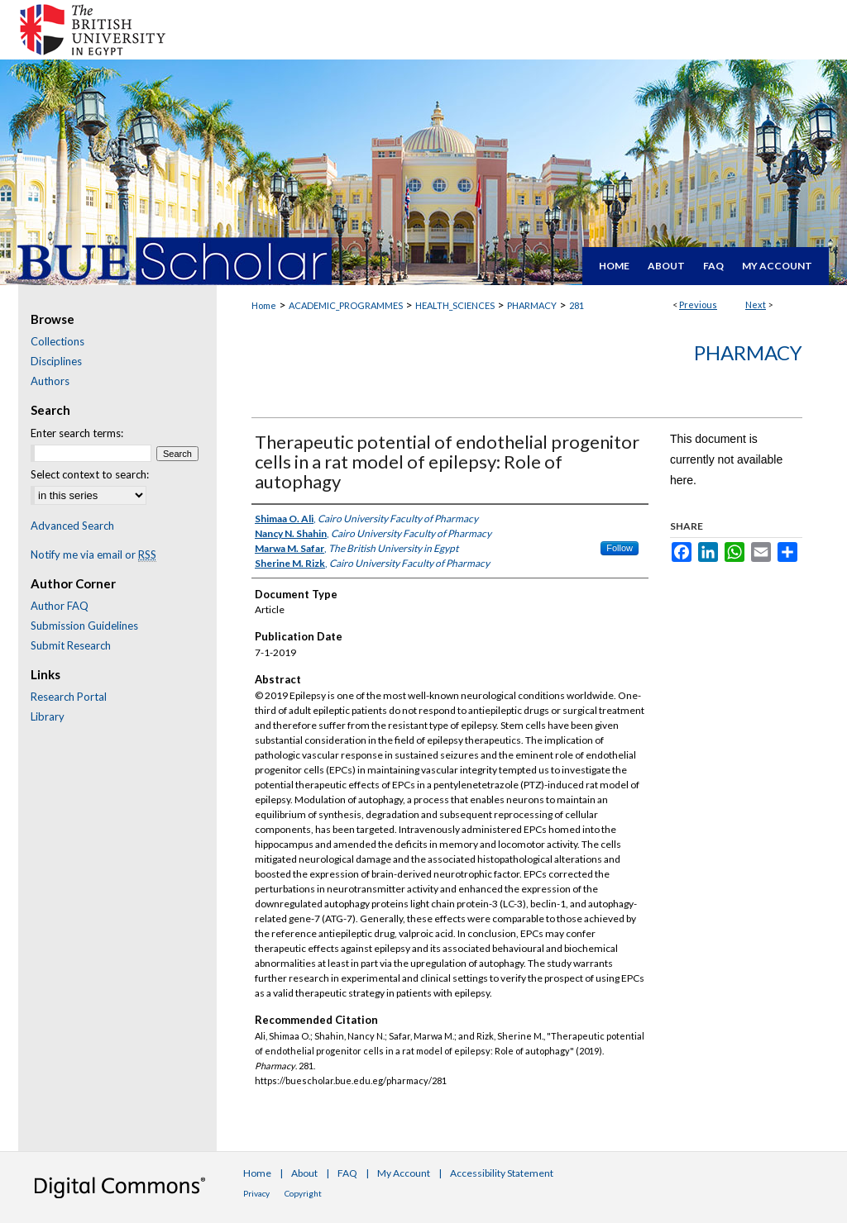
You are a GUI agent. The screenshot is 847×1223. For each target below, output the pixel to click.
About (304, 1173)
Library (48, 716)
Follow (619, 548)
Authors (50, 381)
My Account (403, 1173)
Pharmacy (748, 352)
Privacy (256, 1193)
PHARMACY (532, 305)
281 (576, 305)
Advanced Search (72, 525)
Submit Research (71, 645)
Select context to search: (90, 474)
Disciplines (56, 361)
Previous (698, 304)
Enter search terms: (77, 433)
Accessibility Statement (501, 1173)
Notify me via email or (93, 554)
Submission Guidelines (84, 625)
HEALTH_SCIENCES (455, 305)
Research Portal (69, 696)
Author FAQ (60, 605)
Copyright (303, 1193)
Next (755, 304)
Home (263, 305)
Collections (57, 341)
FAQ (347, 1173)
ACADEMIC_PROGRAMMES (346, 305)
